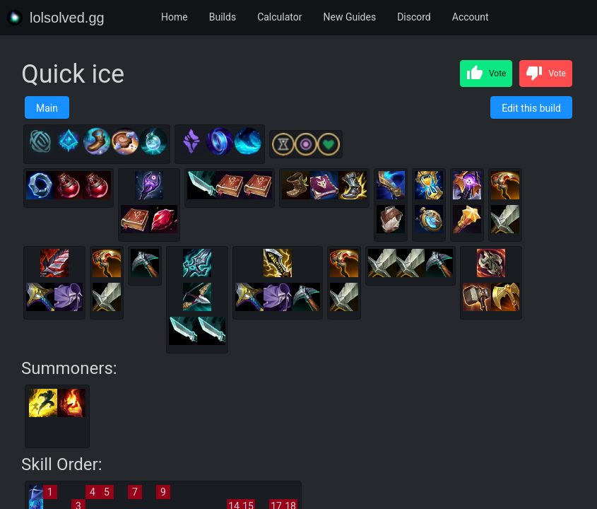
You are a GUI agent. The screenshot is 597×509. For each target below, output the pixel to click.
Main (47, 108)
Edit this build (531, 108)
